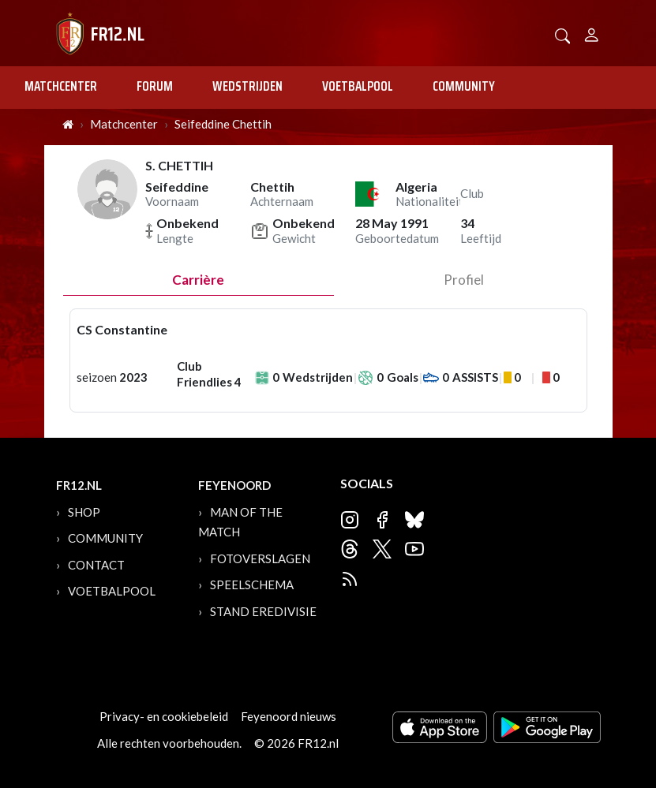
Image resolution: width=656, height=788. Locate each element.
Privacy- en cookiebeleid (163, 716)
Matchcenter (60, 86)
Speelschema (252, 584)
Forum (155, 86)
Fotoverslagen (260, 558)
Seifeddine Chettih (223, 124)
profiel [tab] (464, 279)
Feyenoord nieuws (288, 716)
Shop (84, 512)
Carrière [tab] (198, 279)
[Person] (592, 32)
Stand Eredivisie (263, 611)
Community (464, 86)
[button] (563, 34)
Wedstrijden (247, 86)
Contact (96, 565)
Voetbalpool (357, 86)
